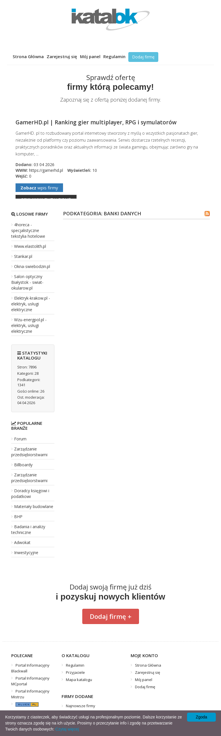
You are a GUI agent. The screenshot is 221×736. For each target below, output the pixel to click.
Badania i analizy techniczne (28, 529)
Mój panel (90, 56)
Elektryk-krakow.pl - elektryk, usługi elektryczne (30, 303)
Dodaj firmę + (111, 616)
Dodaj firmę (143, 57)
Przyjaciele (75, 672)
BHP (18, 516)
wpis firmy (39, 188)
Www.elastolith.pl (30, 246)
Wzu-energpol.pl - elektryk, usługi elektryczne (29, 325)
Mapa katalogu (79, 679)
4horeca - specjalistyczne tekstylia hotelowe (28, 230)
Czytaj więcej (67, 729)
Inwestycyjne (26, 552)
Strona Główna (28, 56)
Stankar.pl (23, 256)
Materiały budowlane (33, 506)
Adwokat (22, 542)
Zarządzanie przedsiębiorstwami (29, 451)
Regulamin (114, 56)
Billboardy (23, 464)
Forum (20, 439)
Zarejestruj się (62, 56)
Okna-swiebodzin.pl (32, 266)
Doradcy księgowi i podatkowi (30, 493)
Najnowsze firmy (80, 705)
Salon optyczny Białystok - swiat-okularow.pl (27, 282)
